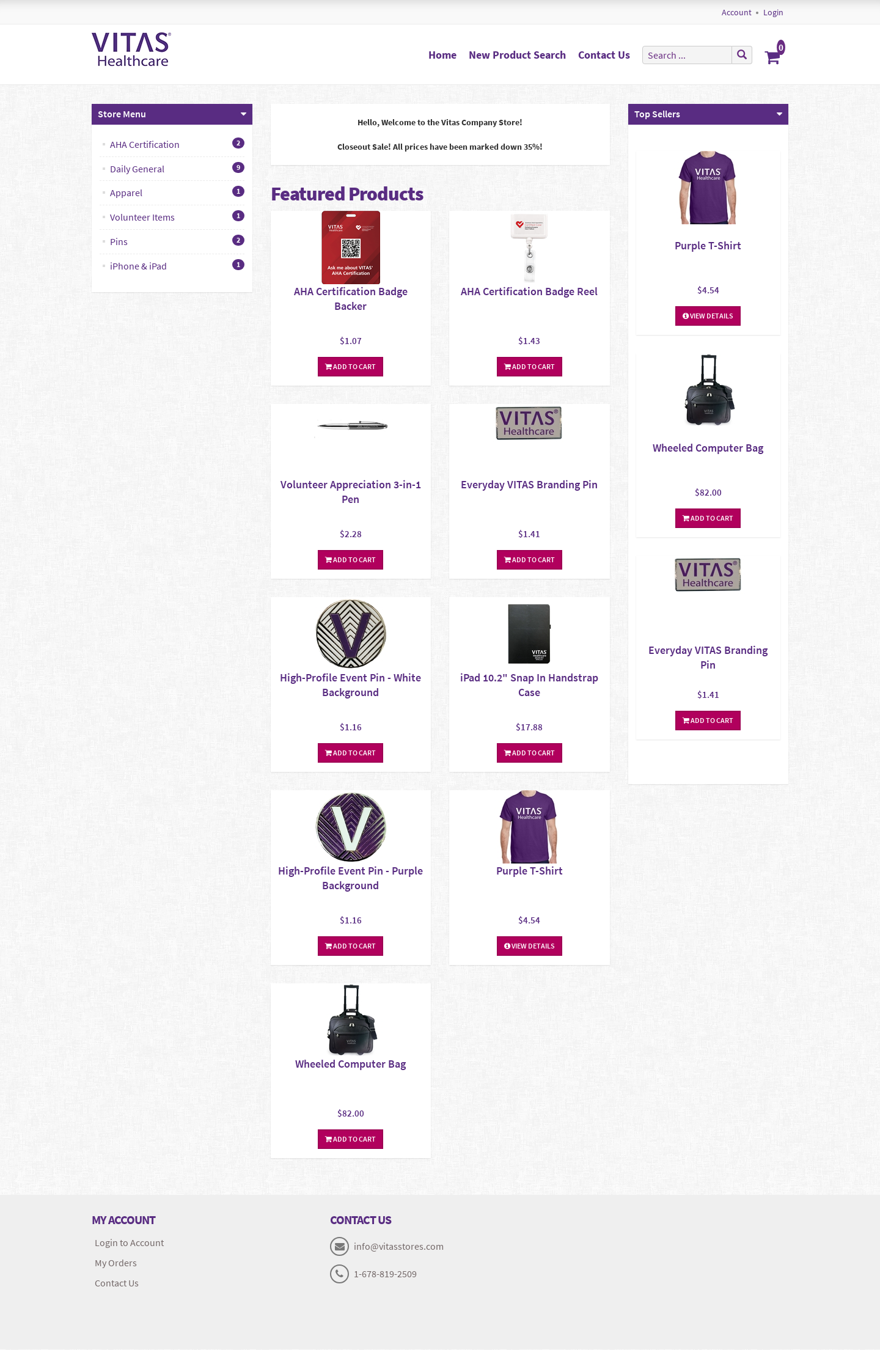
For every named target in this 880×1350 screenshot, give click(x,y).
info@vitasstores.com (399, 1247)
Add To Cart (350, 367)
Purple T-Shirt (529, 871)
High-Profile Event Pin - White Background (350, 685)
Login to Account (129, 1243)
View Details (529, 946)
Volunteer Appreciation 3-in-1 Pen (350, 492)
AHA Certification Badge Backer (351, 299)
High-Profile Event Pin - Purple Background (350, 878)
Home (442, 55)
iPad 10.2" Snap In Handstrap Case (529, 685)
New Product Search (517, 55)
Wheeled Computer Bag (350, 1064)
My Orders (116, 1263)
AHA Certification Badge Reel (529, 292)
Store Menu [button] (122, 114)
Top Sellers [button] (657, 114)
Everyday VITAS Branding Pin (529, 485)
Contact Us (604, 55)
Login (773, 12)
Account (737, 12)
